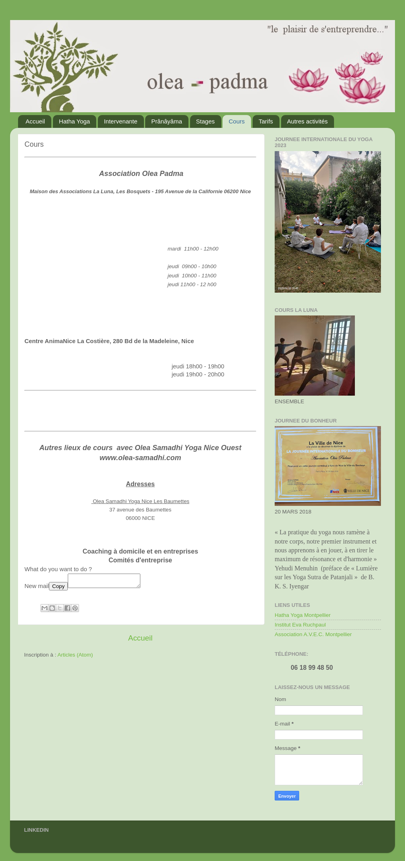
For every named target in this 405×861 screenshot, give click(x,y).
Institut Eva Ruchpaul (300, 625)
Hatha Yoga (74, 121)
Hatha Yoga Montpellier (303, 615)
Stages (205, 121)
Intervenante (120, 121)
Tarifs (266, 121)
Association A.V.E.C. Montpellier (313, 634)
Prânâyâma (166, 121)
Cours (237, 121)
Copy (58, 589)
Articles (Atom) (75, 657)
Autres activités (307, 121)
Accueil (35, 121)
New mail (36, 588)
